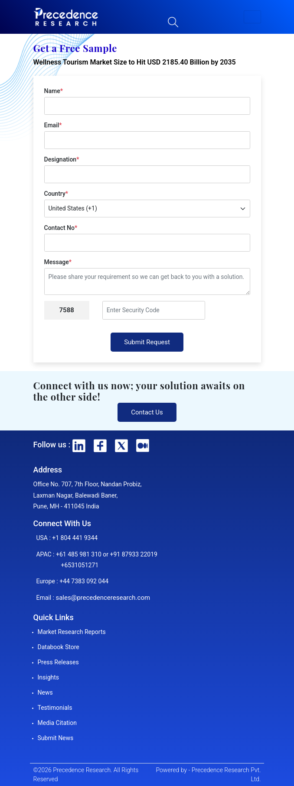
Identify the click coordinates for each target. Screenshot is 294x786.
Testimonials (55, 707)
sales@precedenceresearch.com (103, 598)
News (45, 692)
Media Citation (57, 722)
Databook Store (58, 647)
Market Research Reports (72, 631)
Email (53, 125)
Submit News (56, 737)
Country (56, 193)
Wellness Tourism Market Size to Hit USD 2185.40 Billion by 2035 (134, 62)
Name (53, 90)
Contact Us (147, 412)
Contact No (61, 227)
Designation (61, 159)
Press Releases (58, 662)
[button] (252, 16)
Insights (48, 677)
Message (58, 262)
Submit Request (147, 342)
